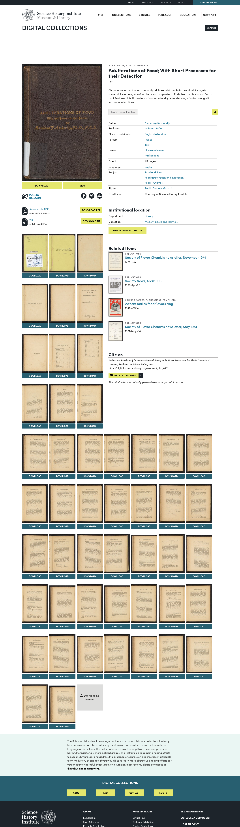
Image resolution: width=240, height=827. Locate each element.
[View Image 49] (35, 703)
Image (148, 139)
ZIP (31, 220)
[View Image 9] (62, 353)
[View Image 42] (35, 654)
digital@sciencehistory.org (83, 768)
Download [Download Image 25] (144, 526)
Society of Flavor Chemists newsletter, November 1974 (165, 257)
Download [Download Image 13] (89, 425)
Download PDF (91, 210)
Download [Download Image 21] (35, 526)
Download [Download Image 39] (144, 626)
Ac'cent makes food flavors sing (149, 303)
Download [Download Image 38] (117, 626)
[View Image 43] (62, 653)
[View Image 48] (199, 654)
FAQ (105, 792)
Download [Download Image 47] (171, 676)
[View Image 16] (90, 453)
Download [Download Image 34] (199, 576)
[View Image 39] (144, 603)
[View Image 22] (62, 503)
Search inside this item (123, 111)
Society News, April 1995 (143, 280)
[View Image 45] (117, 653)
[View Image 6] (62, 303)
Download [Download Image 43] (62, 676)
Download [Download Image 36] (62, 626)
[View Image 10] (90, 353)
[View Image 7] (90, 303)
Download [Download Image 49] (35, 726)
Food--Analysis (154, 182)
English (149, 167)
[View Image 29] (62, 553)
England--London (155, 134)
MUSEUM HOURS (142, 811)
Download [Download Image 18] (144, 476)
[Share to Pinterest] (91, 196)
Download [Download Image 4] (89, 275)
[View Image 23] (90, 503)
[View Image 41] (199, 603)
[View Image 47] (172, 653)
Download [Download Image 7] (89, 325)
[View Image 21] (35, 503)
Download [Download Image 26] (171, 526)
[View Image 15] (62, 453)
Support (209, 15)
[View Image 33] (172, 553)
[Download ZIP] (25, 221)
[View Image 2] (35, 253)
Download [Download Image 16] (89, 476)
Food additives (153, 172)
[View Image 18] (144, 453)
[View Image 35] (35, 603)
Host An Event (190, 824)
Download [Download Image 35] (35, 626)
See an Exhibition (192, 811)
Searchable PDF (39, 209)
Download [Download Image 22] (62, 526)
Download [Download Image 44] (89, 676)
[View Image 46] (144, 654)
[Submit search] (215, 112)
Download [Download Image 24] (117, 526)
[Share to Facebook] (83, 196)
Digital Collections (54, 27)
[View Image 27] (199, 503)
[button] (141, 375)
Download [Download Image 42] (35, 676)
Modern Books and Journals (161, 221)
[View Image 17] (117, 453)
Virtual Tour (139, 817)
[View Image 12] (62, 403)
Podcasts (165, 2)
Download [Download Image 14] (35, 476)
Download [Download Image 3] (62, 275)
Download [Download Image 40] (171, 626)
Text (147, 145)
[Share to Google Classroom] (99, 196)
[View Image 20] (199, 453)
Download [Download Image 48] (199, 676)
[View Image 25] (144, 503)
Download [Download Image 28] (35, 576)
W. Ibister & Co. (153, 128)
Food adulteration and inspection (164, 177)
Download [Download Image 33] (171, 576)
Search (211, 27)
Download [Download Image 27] (199, 526)
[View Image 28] (35, 553)
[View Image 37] (90, 603)
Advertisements (134, 299)
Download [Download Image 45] (117, 676)
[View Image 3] (62, 253)
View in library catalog (127, 230)
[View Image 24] (117, 503)
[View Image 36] (62, 604)
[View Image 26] (172, 503)
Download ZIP (91, 221)
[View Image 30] (90, 553)
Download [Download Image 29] (62, 576)
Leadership (89, 817)
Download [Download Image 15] (62, 476)
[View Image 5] (35, 303)
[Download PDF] (25, 210)
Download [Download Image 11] (35, 425)
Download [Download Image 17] (117, 476)
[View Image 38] (117, 604)
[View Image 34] (199, 554)
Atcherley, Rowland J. (157, 123)
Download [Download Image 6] (62, 325)
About (131, 2)
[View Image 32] (144, 554)
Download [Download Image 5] (35, 325)
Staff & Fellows (91, 821)
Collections (121, 15)
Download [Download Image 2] (35, 275)
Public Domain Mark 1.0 (158, 188)
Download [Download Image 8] (35, 375)
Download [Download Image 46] (144, 676)
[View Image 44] (90, 654)
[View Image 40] (172, 604)
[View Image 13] (90, 403)
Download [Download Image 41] (199, 626)
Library (149, 216)
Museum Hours (208, 2)
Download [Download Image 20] (199, 476)
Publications (116, 65)
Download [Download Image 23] (89, 526)
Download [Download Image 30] (89, 576)
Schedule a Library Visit (196, 817)
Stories (144, 15)
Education (188, 15)
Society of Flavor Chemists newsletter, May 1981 (161, 326)
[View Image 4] (90, 253)
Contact (134, 792)
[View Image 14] (35, 453)
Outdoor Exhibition (143, 821)
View (82, 185)
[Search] (148, 28)
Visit (101, 15)
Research (165, 15)
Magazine (147, 2)
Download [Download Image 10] (89, 375)
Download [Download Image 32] (144, 576)
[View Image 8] (35, 353)
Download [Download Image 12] (62, 425)
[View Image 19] (172, 453)
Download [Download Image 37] (89, 626)
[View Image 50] (62, 704)
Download (42, 185)
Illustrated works (137, 65)
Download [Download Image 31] (117, 576)
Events (182, 2)
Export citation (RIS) (123, 375)
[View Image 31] (117, 553)
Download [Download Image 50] (62, 726)
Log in (163, 792)
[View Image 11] (35, 403)
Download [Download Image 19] (171, 476)
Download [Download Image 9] (62, 375)
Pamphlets (169, 299)
